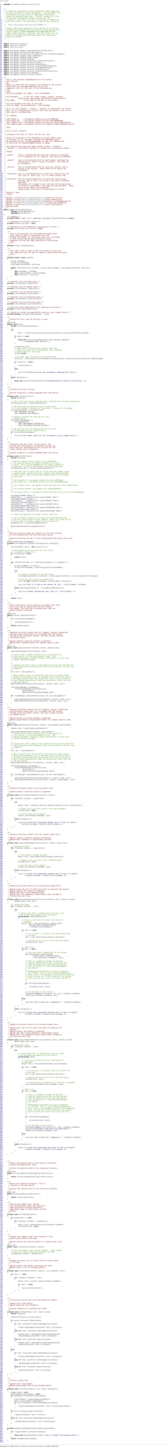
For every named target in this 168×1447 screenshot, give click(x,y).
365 (1, 627)
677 (1, 1161)
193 (1, 333)
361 (1, 620)
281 (1, 483)
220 (1, 379)
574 (1, 985)
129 (1, 223)
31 (1, 55)
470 (1, 807)
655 (1, 1123)
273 (1, 470)
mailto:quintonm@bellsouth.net (35, 203)
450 (1, 773)
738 (1, 1266)
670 (1, 1149)
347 (1, 596)
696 (1, 1194)
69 (1, 121)
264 (1, 454)
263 (1, 453)
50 (1, 88)
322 (1, 554)
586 (1, 1005)
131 (1, 227)
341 (1, 586)
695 (1, 1192)
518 (1, 889)
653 (1, 1120)
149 (1, 257)
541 (1, 928)
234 (1, 403)
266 (1, 458)
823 (1, 1411)
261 (1, 449)
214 (1, 369)
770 (1, 1320)
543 (1, 932)
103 (1, 179)
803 (1, 1377)
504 (1, 865)
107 (1, 186)
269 (1, 463)
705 (1, 1209)
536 (1, 920)
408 (1, 701)
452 (1, 776)
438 (1, 752)
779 (1, 1336)
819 (1, 1404)
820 (1, 1406)
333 (1, 572)
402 (1, 690)
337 (1, 579)
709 (1, 1216)
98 (1, 170)
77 (1, 134)
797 (1, 1367)
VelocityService (21, 228)
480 (1, 824)
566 (1, 971)
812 (1, 1392)
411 (1, 706)
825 (1, 1414)
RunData (51, 648)
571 (1, 980)
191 (1, 329)
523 (1, 898)
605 (1, 1038)
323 (1, 555)
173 (1, 299)
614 (1, 1053)
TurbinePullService (23, 210)
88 (1, 153)
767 (1, 1315)
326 (1, 560)
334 (1, 574)
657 (1, 1127)
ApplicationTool (44, 1339)
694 (1, 1190)
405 (1, 696)
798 (1, 1368)
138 (1, 239)
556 (1, 954)
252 (1, 434)
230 (1, 396)
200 (1, 345)
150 (1, 259)
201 (1, 346)
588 (1, 1009)
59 (1, 103)
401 (1, 689)
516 (1, 886)
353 (1, 607)
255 (1, 439)
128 (1, 222)
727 (1, 1247)
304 (1, 523)
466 (1, 800)
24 (1, 44)
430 (1, 738)
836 (1, 1433)
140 (1, 242)
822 (1, 1409)
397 (1, 682)
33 (1, 59)
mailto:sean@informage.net (33, 199)
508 (1, 872)
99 (1, 172)
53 (1, 93)
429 (1, 737)
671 (1, 1151)
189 (1, 326)
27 (1, 49)
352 (1, 605)
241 (1, 415)
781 (1, 1339)
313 (1, 538)
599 (1, 1028)
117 (1, 203)
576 (1, 988)
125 (1, 216)
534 (1, 916)
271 (1, 466)
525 (1, 901)
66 (1, 115)
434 (1, 745)
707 (1, 1212)
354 (1, 608)
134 (1, 232)
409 (1, 702)
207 (1, 357)
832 (1, 1426)
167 (1, 288)
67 (1, 117)
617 (1, 1058)
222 (1, 382)
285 (1, 490)
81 (1, 141)
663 (1, 1137)
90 (1, 156)
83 (1, 144)
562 (1, 964)
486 (1, 834)
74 (1, 129)
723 (1, 1240)
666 (1, 1142)
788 (1, 1351)
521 (1, 894)
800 (1, 1372)
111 (1, 192)
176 (1, 304)
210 (1, 362)
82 (1, 143)
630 (1, 1081)
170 (1, 293)
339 (1, 583)
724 (1, 1242)
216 (1, 372)
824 (1, 1413)
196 (1, 338)
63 (1, 110)
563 (1, 966)
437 (1, 750)
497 (1, 853)
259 (1, 446)
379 (1, 651)
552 (1, 947)
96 (1, 167)
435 (1, 747)
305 (1, 524)
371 (1, 637)
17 (1, 32)
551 (1, 945)
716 (1, 1228)
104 (1, 180)
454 (1, 779)
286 (1, 492)
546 (1, 937)
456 (1, 783)
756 (1, 1296)
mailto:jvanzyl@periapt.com (33, 198)
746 (1, 1279)
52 (1, 91)
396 (1, 680)
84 (1, 146)
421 (1, 723)
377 (1, 648)
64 (1, 112)
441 (1, 757)
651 (1, 1117)
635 (1, 1089)
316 (1, 543)
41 (1, 73)
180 (1, 311)
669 (1, 1147)
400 (1, 687)
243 (1, 418)
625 (1, 1072)
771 (1, 1322)
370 (1, 636)
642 (1, 1101)
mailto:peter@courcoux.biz (33, 204)
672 (1, 1153)
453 (1, 778)
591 (1, 1014)
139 (1, 240)
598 (1, 1026)
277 (1, 477)
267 (1, 459)
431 (1, 740)
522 (1, 896)
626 (1, 1074)
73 (1, 127)
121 (1, 210)
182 (1, 314)
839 (1, 1438)
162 (1, 280)
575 (1, 987)
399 (1, 685)
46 (1, 81)
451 (1, 774)
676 (1, 1159)
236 (1, 406)
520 (1, 892)
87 (1, 151)
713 (1, 1223)
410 (1, 704)
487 (1, 836)
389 (1, 668)
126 (1, 218)
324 (1, 557)
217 (1, 374)
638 (1, 1094)
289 (1, 497)
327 (1, 562)
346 (1, 595)
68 (1, 119)
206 (1, 355)
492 (1, 845)
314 (1, 540)
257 (1, 442)
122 (1, 211)
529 (1, 908)
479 (1, 822)
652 (1, 1118)
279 (1, 480)
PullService (26, 213)
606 (1, 1040)
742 (1, 1272)
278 (1, 478)
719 (1, 1233)
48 (1, 85)
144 (1, 249)
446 (1, 766)
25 (1, 45)
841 (1, 1442)
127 (1, 220)
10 (1, 20)
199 (1, 343)
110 (1, 191)
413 (1, 709)
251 (1, 432)
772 (1, 1324)
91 (1, 158)
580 (1, 995)
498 (1, 855)
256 (1, 441)
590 (1, 1012)
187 (1, 322)
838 (1, 1437)
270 (1, 465)
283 (1, 487)
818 (1, 1402)
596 (1, 1023)
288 (1, 495)
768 (1, 1317)
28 (1, 50)
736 (1, 1262)
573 (1, 983)
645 (1, 1106)
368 (1, 632)
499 (1, 856)
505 (1, 867)
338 (1, 581)
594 (1, 1019)
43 (1, 76)
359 (1, 617)
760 (1, 1303)
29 (1, 52)
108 (1, 187)
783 (1, 1343)
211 (1, 364)
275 (1, 473)
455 (1, 781)
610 (1, 1046)
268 (1, 461)
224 (1, 386)
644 (1, 1105)
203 (1, 350)
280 (1, 482)
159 (1, 275)
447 (1, 767)
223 (1, 384)
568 (1, 975)
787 (1, 1349)
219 (1, 377)
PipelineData (53, 725)
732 (1, 1255)
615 (1, 1055)
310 (1, 533)
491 (1, 843)
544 (1, 934)
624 (1, 1070)
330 (1, 567)
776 (1, 1331)
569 (1, 976)
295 (1, 507)
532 (1, 913)
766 (1, 1313)
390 (1, 670)
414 (1, 711)
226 (1, 389)
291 (1, 500)
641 (1, 1100)
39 (1, 69)
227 (1, 391)
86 (1, 150)
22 (1, 40)
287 (1, 494)
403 (1, 692)
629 (1, 1079)
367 (1, 631)
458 (1, 786)
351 (1, 603)
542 (1, 930)
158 (1, 273)
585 (1, 1004)
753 (1, 1291)
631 (1, 1082)
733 (1, 1257)
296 (1, 509)
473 (1, 812)
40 (1, 71)
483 (1, 829)
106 (1, 184)
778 (1, 1334)
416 (1, 714)
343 (1, 589)
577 (1, 990)
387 (1, 665)
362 (1, 622)
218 (1, 376)
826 (1, 1416)
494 (1, 848)
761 (1, 1305)
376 (1, 646)
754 (1, 1293)
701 (1, 1202)
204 (1, 352)
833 (1, 1428)
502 (1, 862)
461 (1, 791)
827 (1, 1418)
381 (1, 655)
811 (1, 1390)
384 (1, 660)
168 (1, 290)
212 (1, 365)
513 (1, 880)
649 (1, 1113)
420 (1, 721)
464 (1, 797)
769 (1, 1319)
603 (1, 1034)
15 (1, 28)
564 (1, 968)
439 (1, 754)
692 (1, 1187)
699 (1, 1199)
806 (1, 1382)
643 (1, 1103)
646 (1, 1108)
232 (1, 400)
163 (1, 281)
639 (1, 1096)
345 (1, 593)
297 (1, 511)
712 (1, 1221)
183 (1, 316)
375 (1, 644)
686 (1, 1177)
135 (1, 233)
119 (1, 206)
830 (1, 1423)
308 (1, 530)
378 (1, 649)
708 (1, 1214)
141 (1, 244)
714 (1, 1224)
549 (1, 942)
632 (1, 1084)
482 (1, 827)
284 (1, 489)
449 (1, 771)
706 (1, 1211)
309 (1, 531)
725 (1, 1243)
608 (1, 1043)
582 (1, 999)
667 (1, 1144)
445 (1, 764)
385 (1, 661)
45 (1, 79)
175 (1, 302)
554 (1, 951)
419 (1, 720)
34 (1, 61)
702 (1, 1204)
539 (1, 925)
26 (1, 47)
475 (1, 815)
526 (1, 903)
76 (1, 133)
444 (1, 762)
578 (1, 992)
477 (1, 819)
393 (1, 675)
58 (1, 102)
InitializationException (27, 326)
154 (1, 266)
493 (1, 846)
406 (1, 697)
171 (1, 295)
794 (1, 1361)
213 (1, 367)
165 (1, 285)
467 (1, 802)
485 (1, 833)
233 (1, 401)
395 (1, 678)
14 (1, 26)
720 (1, 1235)
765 (1, 1312)
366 (1, 629)
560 (1, 961)
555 (1, 952)
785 (1, 1346)
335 (1, 576)
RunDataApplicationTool (47, 1331)
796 (1, 1365)
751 (1, 1288)
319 (1, 548)
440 (1, 756)
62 (1, 109)
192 (1, 331)
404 (1, 694)
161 (1, 278)
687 (1, 1178)
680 (1, 1166)
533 (1, 915)
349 (1, 600)
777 (1, 1332)
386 (1, 663)
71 (1, 124)
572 (1, 981)
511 (1, 877)
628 (1, 1077)
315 (1, 542)
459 (1, 788)
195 (1, 336)
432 (1, 742)
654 (1, 1122)
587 (1, 1007)
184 (1, 317)
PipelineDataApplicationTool (44, 1324)
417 (1, 716)
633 (1, 1086)
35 (1, 62)
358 (1, 615)
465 (1, 798)
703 (1, 1206)
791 (1, 1356)
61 (1, 107)
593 (1, 1017)
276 (1, 475)
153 (1, 264)
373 (1, 641)
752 (1, 1290)
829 (1, 1421)
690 (1, 1183)
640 (1, 1098)
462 (1, 793)
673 (1, 1154)
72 (1, 126)
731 (1, 1254)
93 (1, 162)
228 (1, 393)
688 (1, 1180)
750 (1, 1286)
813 (1, 1394)
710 (1, 1218)
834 (1, 1430)
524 (1, 899)
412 (1, 708)
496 (1, 851)
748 (1, 1283)
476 (1, 817)
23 (1, 42)
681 (1, 1168)
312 (1, 536)
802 (1, 1375)
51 (1, 90)
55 (1, 97)
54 (1, 95)
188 (1, 324)
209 (1, 360)
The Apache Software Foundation (31, 1446)
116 (1, 201)
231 (1, 398)
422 (1, 725)
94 (1, 163)
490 (1, 841)
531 (1, 911)
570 (1, 978)
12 (1, 23)
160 (1, 276)
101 (1, 175)
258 (1, 444)
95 (1, 165)
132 (1, 228)
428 (1, 735)
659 (1, 1130)
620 (1, 1064)
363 (1, 624)
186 (1, 321)
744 (1, 1276)
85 (1, 148)
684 (1, 1173)
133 (1, 230)
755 (1, 1295)
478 (1, 821)
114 (1, 198)
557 (1, 956)
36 (1, 64)
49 (1, 86)
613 (1, 1052)
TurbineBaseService (26, 211)
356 (1, 612)
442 (1, 759)
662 (1, 1135)
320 (1, 550)
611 (1, 1048)
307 (1, 528)
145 (1, 251)
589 (1, 1011)
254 (1, 437)
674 (1, 1156)
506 (1, 868)
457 (1, 785)
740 (1, 1269)
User (12, 672)
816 (1, 1399)
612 (1, 1050)
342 (1, 588)
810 (1, 1389)
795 (1, 1363)
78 (1, 136)
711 (1, 1219)
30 (1, 54)
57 (1, 100)
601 (1, 1031)
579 (1, 993)
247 (1, 425)
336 (1, 578)
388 (1, 667)
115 (1, 199)
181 (1, 312)
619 (1, 1062)
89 (1, 155)
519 (1, 891)
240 (1, 413)
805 (1, 1380)
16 (1, 30)
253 (1, 435)
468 (1, 803)
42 (1, 74)
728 (1, 1248)
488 (1, 838)
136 (1, 235)
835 (1, 1432)
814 (1, 1396)
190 (1, 328)
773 (1, 1325)
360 (1, 619)
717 (1, 1230)
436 (1, 749)
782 (1, 1341)
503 (1, 863)
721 (1, 1236)
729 (1, 1250)
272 (1, 468)
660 (1, 1132)
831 (1, 1425)
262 (1, 451)
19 (1, 35)
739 (1, 1267)
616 (1, 1057)
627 (1, 1076)
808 (1, 1385)
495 (1, 850)
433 (1, 744)
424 (1, 728)
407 (1, 699)
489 (1, 839)
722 (1, 1238)
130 (1, 225)
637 (1, 1093)
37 (1, 66)
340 (1, 584)
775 (1, 1329)
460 (1, 790)
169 (1, 292)
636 (1, 1091)
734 (1, 1259)
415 (1, 713)
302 (1, 519)
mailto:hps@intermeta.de (32, 201)
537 (1, 922)
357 (1, 613)
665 (1, 1141)
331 (1, 569)
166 (1, 287)
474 (1, 814)
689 (1, 1182)
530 (1, 910)
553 (1, 949)
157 (1, 271)
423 (1, 726)
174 (1, 300)
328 (1, 564)
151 (1, 261)
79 (1, 138)
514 (1, 882)
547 (1, 939)
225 (1, 388)
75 (1, 131)
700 (1, 1201)
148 (1, 256)
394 (1, 677)
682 (1, 1170)
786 (1, 1348)
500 (1, 858)
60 (1, 105)
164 (1, 283)
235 (1, 405)
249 (1, 429)
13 (1, 25)
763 (1, 1308)
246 (1, 423)
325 (1, 559)
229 (1, 394)
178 (1, 307)
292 (1, 502)
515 (1, 884)
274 (1, 471)
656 (1, 1125)
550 (1, 944)
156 (1, 269)
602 (1, 1033)
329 (1, 566)
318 (1, 547)
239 (1, 411)
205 (1, 353)
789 (1, 1353)
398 (1, 684)
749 (1, 1284)
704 (1, 1207)
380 (1, 653)
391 (1, 672)
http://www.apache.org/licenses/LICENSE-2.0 (27, 25)
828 (1, 1420)
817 (1, 1401)
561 (1, 963)
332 (1, 571)
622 (1, 1067)
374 (1, 643)
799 (1, 1370)
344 (1, 591)
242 (1, 417)
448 (1, 769)
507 (1, 870)
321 (1, 552)
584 (1, 1002)
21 (1, 38)
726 (1, 1245)
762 (1, 1307)
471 (1, 809)
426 (1, 732)
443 (1, 761)
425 (1, 730)
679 (1, 1165)
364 (1, 625)
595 (1, 1021)
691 (1, 1185)
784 (1, 1344)
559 (1, 959)
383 (1, 658)
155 (1, 268)
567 (1, 973)
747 (1, 1281)
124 (1, 215)
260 (1, 447)
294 (1, 506)
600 (1, 1029)
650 (1, 1115)
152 (1, 263)
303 (1, 521)
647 (1, 1110)
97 (1, 168)
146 (1, 252)
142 (1, 245)
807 (1, 1384)
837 (1, 1435)
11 (1, 21)
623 (1, 1069)
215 (1, 370)
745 (1, 1278)
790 (1, 1355)
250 (1, 430)
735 (1, 1260)
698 (1, 1197)
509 (1, 874)
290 (1, 499)
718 (1, 1231)
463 (1, 795)
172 (1, 297)
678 (1, 1163)
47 (1, 83)
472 (1, 810)
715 (1, 1226)
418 (1, 718)
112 (1, 194)
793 (1, 1360)
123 (1, 213)
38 (1, 67)
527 (1, 904)
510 (1, 875)
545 (1, 935)
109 (1, 189)
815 (1, 1397)
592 (1, 1016)
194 (1, 334)
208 (1, 358)
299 (1, 514)
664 (1, 1139)
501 (1, 860)
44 (1, 78)
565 (1, 969)
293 (1, 504)
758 (1, 1300)
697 (1, 1195)
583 (1, 1000)
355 (1, 610)
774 (1, 1327)
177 (1, 305)
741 (1, 1271)
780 (1, 1337)
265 (1, 456)
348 (1, 598)
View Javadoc (4, 1)
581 (1, 997)
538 (1, 923)
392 (1, 673)
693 (1, 1189)
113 (1, 196)
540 (1, 927)
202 (1, 348)
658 (1, 1129)
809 (1, 1387)
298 (1, 512)
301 (1, 518)
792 (1, 1358)
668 (1, 1146)
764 (1, 1310)
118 (1, 204)
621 (1, 1065)
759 (1, 1301)
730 (1, 1252)
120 (1, 208)
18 (1, 33)
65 (1, 114)
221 (1, 381)
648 (1, 1112)
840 (1, 1440)
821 (1, 1408)
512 (1, 879)
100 (1, 174)
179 (1, 309)
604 (1, 1036)
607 (1, 1041)
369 (1, 634)
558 (1, 957)
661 (1, 1134)
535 (1, 918)
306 (1, 526)
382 (1, 656)
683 (1, 1171)
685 (1, 1175)
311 (1, 535)
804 (1, 1379)
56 (1, 98)
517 (1, 887)
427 (1, 733)
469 (1, 805)
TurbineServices (39, 689)
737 (1, 1264)
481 (1, 826)
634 (1, 1088)
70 (1, 122)
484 (1, 831)
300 (1, 516)
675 (1, 1158)
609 (1, 1045)
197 (1, 340)
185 (1, 319)
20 (1, 37)
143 (1, 247)
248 (1, 427)
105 (1, 182)
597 (1, 1024)
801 (1, 1373)
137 (1, 237)
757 (1, 1298)
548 (1, 940)
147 (1, 254)
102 (1, 177)
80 (1, 139)
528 (1, 906)
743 (1, 1274)
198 (1, 341)
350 (1, 601)
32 (1, 57)
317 (1, 545)
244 (1, 420)
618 (1, 1060)
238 (1, 410)
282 (1, 485)
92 (1, 160)
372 (1, 639)
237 (1, 408)
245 (1, 422)
